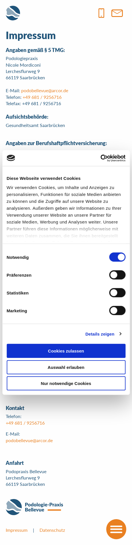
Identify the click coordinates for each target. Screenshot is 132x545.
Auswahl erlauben (66, 367)
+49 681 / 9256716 (42, 97)
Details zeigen (99, 333)
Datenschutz (52, 530)
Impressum (16, 530)
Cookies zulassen (66, 350)
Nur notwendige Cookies (66, 383)
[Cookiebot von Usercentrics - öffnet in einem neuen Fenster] (100, 158)
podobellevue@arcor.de (44, 90)
